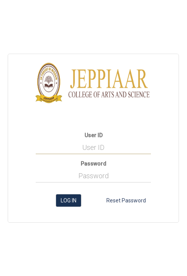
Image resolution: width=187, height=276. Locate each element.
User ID (93, 135)
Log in (68, 200)
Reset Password (126, 200)
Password (93, 164)
